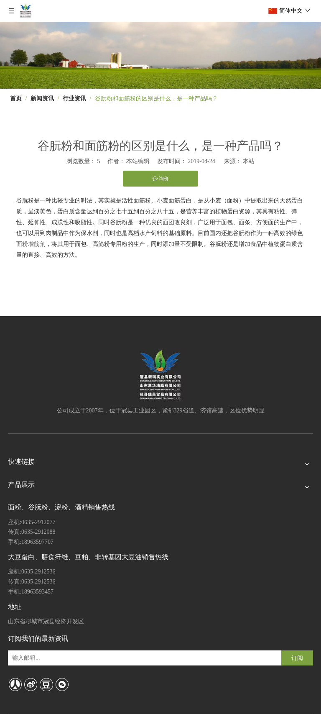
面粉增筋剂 (31, 244)
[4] (160, 55)
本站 (249, 161)
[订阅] (297, 657)
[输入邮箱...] (43, 657)
